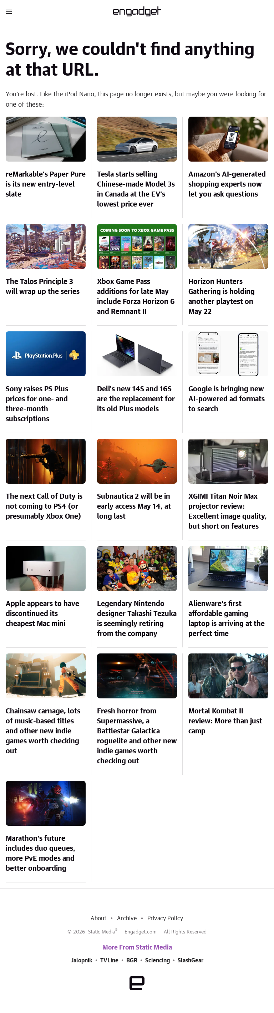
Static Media (101, 932)
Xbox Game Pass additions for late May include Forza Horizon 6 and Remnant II (136, 296)
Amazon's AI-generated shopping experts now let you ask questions (227, 184)
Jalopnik (81, 960)
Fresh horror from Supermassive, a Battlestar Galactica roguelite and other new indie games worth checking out (137, 736)
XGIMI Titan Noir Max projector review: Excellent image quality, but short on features (227, 511)
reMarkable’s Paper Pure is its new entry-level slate (46, 184)
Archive (126, 918)
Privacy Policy (165, 918)
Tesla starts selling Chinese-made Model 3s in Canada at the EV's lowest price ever (136, 189)
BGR (131, 960)
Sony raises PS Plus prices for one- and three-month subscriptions (37, 404)
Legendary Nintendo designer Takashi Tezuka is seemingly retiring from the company (137, 618)
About (98, 918)
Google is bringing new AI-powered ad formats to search (226, 399)
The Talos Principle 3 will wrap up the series (43, 286)
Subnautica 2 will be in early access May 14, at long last (134, 506)
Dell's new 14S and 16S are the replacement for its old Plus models (136, 399)
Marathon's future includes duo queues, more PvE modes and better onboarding (40, 853)
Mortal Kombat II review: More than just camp (225, 721)
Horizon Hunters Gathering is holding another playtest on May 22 (221, 296)
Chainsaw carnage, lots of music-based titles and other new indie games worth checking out (43, 731)
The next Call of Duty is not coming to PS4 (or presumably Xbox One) (44, 506)
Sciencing (157, 960)
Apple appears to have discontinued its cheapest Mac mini (42, 613)
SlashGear (190, 960)
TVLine (109, 960)
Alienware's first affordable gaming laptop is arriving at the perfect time (226, 618)
